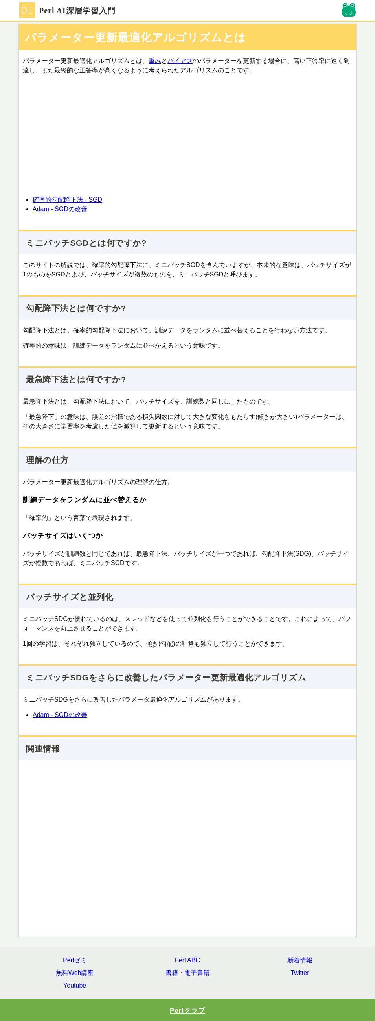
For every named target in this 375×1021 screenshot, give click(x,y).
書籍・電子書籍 (187, 972)
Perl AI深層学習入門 (67, 10)
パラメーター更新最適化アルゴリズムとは (135, 37)
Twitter (299, 972)
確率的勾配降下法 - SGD (67, 199)
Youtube (74, 985)
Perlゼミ (74, 960)
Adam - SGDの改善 (60, 209)
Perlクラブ (187, 1010)
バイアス (180, 60)
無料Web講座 (75, 972)
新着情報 (299, 960)
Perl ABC (187, 960)
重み (155, 60)
